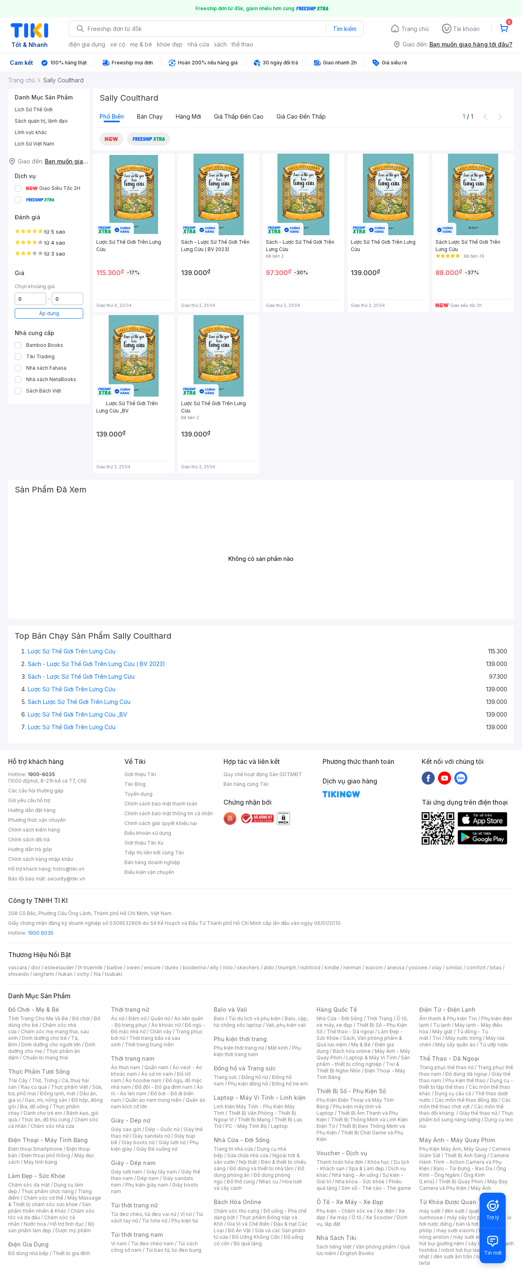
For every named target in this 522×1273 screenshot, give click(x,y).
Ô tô (357, 1217)
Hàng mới (188, 116)
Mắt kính (278, 1048)
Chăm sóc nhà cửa (52, 1126)
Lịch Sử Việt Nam (34, 144)
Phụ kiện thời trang (240, 1038)
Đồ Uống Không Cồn (256, 1237)
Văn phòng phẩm (376, 1247)
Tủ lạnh (442, 1025)
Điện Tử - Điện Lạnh (447, 1009)
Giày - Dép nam (133, 1162)
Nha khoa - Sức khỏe (360, 1181)
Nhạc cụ (268, 1181)
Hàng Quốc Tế (336, 1009)
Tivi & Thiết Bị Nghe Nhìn (357, 1067)
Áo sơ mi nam (157, 1074)
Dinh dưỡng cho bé (44, 1038)
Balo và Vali (230, 1009)
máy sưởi (429, 1211)
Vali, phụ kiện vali (286, 1025)
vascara (17, 967)
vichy (83, 974)
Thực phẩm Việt (69, 1087)
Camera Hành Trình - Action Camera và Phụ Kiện (464, 1162)
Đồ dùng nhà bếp (28, 1253)
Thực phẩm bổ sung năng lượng (466, 1116)
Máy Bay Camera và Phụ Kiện (463, 1184)
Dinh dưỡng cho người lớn (51, 1044)
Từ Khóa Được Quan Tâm (454, 1201)
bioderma (194, 967)
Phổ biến (112, 116)
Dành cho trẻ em (43, 1113)
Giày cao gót (126, 1129)
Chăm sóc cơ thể (43, 1198)
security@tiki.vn (66, 879)
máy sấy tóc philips (470, 1217)
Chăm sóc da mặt (29, 1185)
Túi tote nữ (154, 1221)
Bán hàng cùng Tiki (246, 784)
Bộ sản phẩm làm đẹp (51, 1227)
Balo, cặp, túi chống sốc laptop (261, 1021)
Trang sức (225, 1077)
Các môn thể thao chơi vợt (465, 1103)
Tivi (436, 1038)
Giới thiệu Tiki (140, 774)
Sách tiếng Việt (334, 1247)
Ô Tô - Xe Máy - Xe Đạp (349, 1201)
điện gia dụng (87, 44)
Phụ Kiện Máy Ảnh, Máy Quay (453, 1149)
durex (172, 967)
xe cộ (117, 44)
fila (97, 974)
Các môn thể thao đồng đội (466, 1100)
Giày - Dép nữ (130, 1120)
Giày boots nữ (138, 1142)
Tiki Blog (135, 784)
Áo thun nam (125, 1067)
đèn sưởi (454, 1211)
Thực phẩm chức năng (47, 1191)
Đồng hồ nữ (254, 1077)
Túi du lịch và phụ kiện (254, 1018)
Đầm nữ (137, 1018)
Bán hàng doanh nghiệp (152, 862)
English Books (357, 1253)
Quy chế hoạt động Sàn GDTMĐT (262, 774)
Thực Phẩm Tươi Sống (39, 1071)
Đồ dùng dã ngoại (466, 1074)
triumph (287, 967)
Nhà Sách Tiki (336, 1237)
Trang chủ (415, 28)
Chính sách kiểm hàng (34, 830)
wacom (374, 967)
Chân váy (161, 1031)
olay (436, 967)
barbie (114, 967)
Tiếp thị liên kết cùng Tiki (154, 852)
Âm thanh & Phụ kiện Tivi (448, 1018)
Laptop (279, 1126)
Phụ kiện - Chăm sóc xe (344, 1211)
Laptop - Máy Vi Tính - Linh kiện (260, 1097)
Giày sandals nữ (151, 1136)
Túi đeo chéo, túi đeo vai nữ (143, 1214)
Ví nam (119, 1243)
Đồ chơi (81, 1018)
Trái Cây (18, 1080)
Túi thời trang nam (137, 1234)
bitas (496, 967)
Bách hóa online (352, 1051)
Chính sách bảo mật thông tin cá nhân (168, 813)
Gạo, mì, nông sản (46, 1100)
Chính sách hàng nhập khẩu (40, 859)
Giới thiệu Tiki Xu (144, 843)
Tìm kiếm (344, 28)
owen (133, 967)
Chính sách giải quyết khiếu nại (160, 823)
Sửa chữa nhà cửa (247, 1155)
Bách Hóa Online (237, 1201)
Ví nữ (186, 1214)
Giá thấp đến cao (238, 116)
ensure (152, 967)
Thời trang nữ (130, 1009)
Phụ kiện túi (184, 1221)
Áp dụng (49, 313)
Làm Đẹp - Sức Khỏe (36, 1175)
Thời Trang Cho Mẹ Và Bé (38, 1018)
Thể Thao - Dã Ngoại (449, 1058)
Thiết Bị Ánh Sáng (465, 1155)
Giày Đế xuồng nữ (156, 1149)
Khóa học (378, 1162)
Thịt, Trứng (45, 1080)
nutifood (310, 967)
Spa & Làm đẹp (366, 1168)
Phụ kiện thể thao (465, 1080)
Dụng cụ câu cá (453, 1093)
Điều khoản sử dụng (147, 833)
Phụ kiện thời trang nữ (239, 1048)
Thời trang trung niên (149, 1044)
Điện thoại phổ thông (45, 1155)
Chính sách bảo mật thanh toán (160, 804)
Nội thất (248, 1162)
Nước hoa (35, 1224)
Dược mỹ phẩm (73, 1230)
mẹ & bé (141, 44)
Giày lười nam (126, 1172)
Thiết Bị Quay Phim (460, 1181)
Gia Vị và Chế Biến (248, 1224)
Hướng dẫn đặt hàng (31, 810)
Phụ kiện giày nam (146, 1185)
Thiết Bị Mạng (254, 1119)
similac (454, 967)
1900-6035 (41, 774)
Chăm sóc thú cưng (236, 1211)
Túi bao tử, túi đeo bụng (173, 1250)
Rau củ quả (34, 1087)
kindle (332, 967)
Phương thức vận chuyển (37, 820)
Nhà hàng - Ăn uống (355, 1175)
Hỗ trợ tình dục (67, 1224)
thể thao (242, 44)
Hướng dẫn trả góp (30, 849)
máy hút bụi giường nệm (462, 1240)
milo (228, 967)
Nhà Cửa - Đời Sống (242, 1139)
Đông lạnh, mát (57, 1093)
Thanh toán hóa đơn (339, 1162)
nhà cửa (198, 44)
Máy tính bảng (40, 1162)
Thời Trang (379, 1018)
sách (220, 44)
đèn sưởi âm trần (453, 1256)
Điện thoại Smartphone (35, 1149)
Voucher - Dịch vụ (341, 1152)
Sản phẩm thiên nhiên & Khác (49, 1207)
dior (35, 967)
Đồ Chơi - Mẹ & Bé (33, 1009)
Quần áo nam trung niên (153, 1100)
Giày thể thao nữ (478, 1113)
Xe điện (385, 1211)
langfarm (43, 974)
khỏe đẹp (170, 44)
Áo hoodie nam (143, 1080)
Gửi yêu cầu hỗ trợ (29, 800)
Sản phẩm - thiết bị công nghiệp (363, 1061)
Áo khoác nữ (166, 1025)
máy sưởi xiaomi (472, 1237)
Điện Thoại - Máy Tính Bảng (48, 1139)
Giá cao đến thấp (301, 116)
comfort (476, 967)
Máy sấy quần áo (455, 1044)
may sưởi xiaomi (455, 1230)
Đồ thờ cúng (241, 1181)
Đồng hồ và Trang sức (245, 1068)
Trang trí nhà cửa (233, 1149)
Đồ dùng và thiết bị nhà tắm (262, 1168)
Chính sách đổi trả (29, 839)
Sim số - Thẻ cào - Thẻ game (376, 1188)
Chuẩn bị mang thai (45, 1058)
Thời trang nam (132, 1058)
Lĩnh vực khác (31, 132)
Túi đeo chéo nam (152, 1243)
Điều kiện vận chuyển (149, 872)
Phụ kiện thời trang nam (257, 1051)
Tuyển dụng (138, 794)
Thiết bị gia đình (71, 1253)
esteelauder (59, 967)
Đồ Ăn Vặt (239, 1230)
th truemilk (90, 967)
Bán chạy (150, 116)
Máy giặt (442, 1031)
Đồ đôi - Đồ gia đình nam (163, 1087)
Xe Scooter (379, 1217)
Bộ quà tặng (248, 1243)
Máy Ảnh (481, 1188)
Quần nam (156, 1067)
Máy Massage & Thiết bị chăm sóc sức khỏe (54, 1201)
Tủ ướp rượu (494, 1044)
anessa (396, 967)
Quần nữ (160, 1018)
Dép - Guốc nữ (162, 1129)
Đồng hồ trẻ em (290, 1084)
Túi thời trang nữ (134, 1205)
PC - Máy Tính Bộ (246, 1126)
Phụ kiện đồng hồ (248, 1084)
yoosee (418, 967)
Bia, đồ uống (34, 1106)
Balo (219, 1018)
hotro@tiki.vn (68, 869)
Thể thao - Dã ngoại (350, 1031)
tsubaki (113, 974)
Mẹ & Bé (361, 1044)
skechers (248, 967)
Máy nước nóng (463, 1038)
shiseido (18, 974)
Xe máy (338, 1217)
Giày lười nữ (172, 1142)
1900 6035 (40, 933)
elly (214, 967)
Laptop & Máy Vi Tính (371, 1058)
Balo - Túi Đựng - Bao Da (463, 1168)
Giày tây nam (161, 1172)
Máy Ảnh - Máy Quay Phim (457, 1139)
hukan (65, 974)
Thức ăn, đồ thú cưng (45, 1119)
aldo (268, 967)
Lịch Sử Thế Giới (34, 109)
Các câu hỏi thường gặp (36, 791)
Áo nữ (117, 1018)
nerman (352, 967)
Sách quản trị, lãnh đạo (41, 121)
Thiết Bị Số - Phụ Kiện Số (351, 1091)
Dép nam (148, 1178)
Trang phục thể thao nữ (446, 1067)
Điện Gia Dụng (28, 1244)
